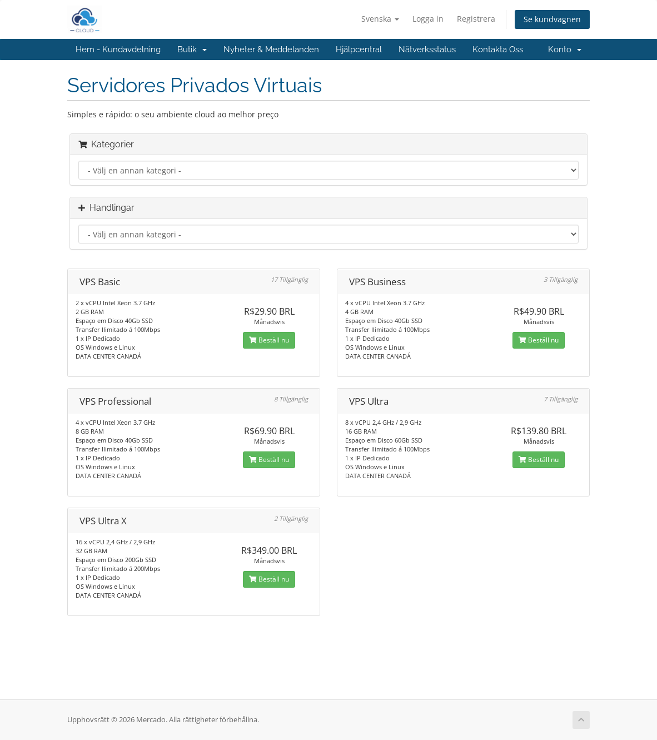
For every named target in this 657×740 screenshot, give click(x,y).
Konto (564, 49)
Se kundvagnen (552, 19)
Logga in (428, 18)
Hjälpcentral (359, 49)
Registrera (476, 18)
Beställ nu (269, 340)
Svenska (380, 18)
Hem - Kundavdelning (118, 49)
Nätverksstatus (427, 49)
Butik (192, 49)
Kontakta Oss (497, 49)
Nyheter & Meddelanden (271, 49)
